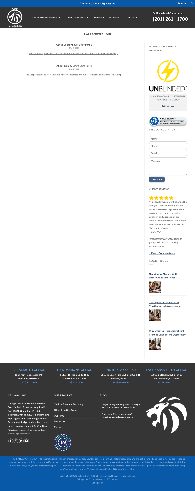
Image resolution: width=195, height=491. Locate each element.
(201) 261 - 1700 (170, 18)
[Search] (192, 3)
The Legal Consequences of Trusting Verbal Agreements (164, 304)
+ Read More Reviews (162, 253)
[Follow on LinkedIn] (26, 440)
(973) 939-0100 (166, 382)
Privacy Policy (119, 476)
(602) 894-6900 (120, 382)
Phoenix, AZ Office (120, 369)
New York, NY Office (74, 369)
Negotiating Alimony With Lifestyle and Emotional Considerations (163, 275)
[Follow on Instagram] (16, 440)
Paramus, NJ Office (29, 369)
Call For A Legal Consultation (168, 13)
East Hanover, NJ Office (166, 369)
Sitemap (131, 476)
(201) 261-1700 (29, 382)
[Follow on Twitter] (21, 440)
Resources (115, 17)
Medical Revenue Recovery (46, 17)
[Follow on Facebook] (10, 440)
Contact (132, 17)
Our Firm (99, 17)
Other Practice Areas (77, 17)
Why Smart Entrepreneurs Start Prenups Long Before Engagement (167, 332)
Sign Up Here (168, 106)
